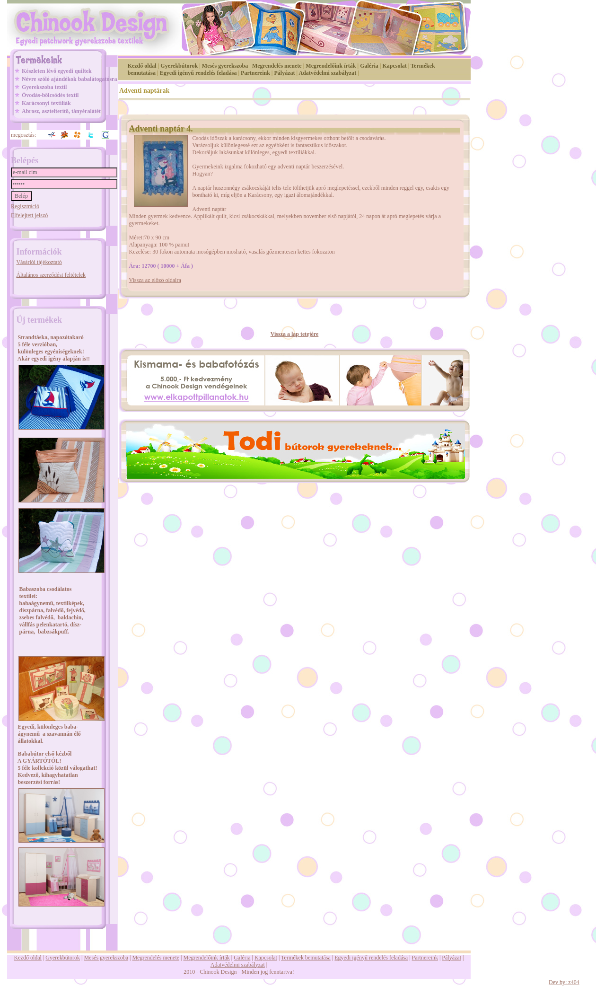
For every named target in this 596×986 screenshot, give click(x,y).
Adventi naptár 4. (161, 128)
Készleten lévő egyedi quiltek (57, 71)
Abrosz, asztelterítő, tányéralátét (61, 111)
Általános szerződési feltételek (51, 275)
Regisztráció (25, 206)
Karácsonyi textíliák (46, 103)
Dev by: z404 (564, 982)
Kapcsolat (394, 65)
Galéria (369, 65)
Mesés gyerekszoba (225, 65)
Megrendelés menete (277, 65)
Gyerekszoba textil (44, 87)
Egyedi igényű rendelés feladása (198, 73)
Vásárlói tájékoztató (38, 262)
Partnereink (255, 73)
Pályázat (284, 73)
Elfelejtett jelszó (29, 215)
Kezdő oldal (142, 65)
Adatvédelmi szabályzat (328, 73)
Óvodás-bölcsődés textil (50, 95)
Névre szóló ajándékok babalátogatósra (69, 79)
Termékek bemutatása (306, 957)
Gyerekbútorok (179, 65)
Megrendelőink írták (331, 65)
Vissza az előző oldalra (155, 280)
